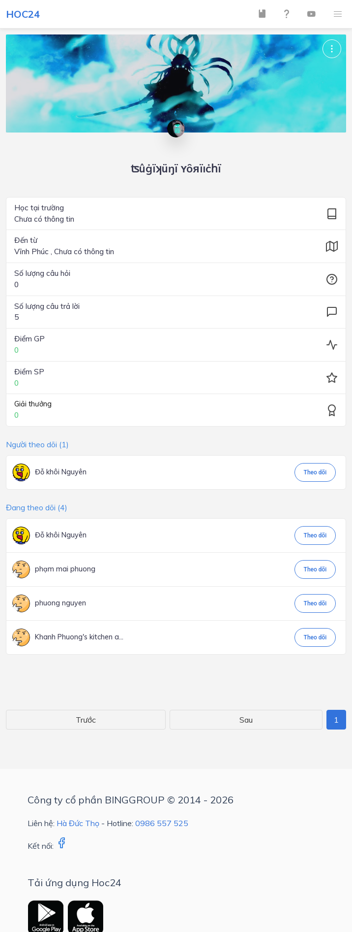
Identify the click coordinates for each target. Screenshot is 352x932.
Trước (86, 720)
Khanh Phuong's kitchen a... (79, 636)
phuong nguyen (60, 603)
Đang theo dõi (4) (36, 507)
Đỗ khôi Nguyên (61, 471)
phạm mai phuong (65, 569)
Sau (246, 720)
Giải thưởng (33, 403)
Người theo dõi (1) (37, 444)
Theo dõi (315, 472)
